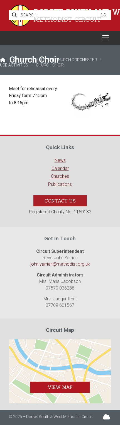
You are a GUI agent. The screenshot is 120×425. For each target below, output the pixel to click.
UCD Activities (14, 65)
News (60, 160)
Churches (23, 60)
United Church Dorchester (69, 60)
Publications (60, 184)
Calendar (60, 168)
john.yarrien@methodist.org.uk (60, 264)
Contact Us (60, 201)
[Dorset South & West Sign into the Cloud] (106, 416)
